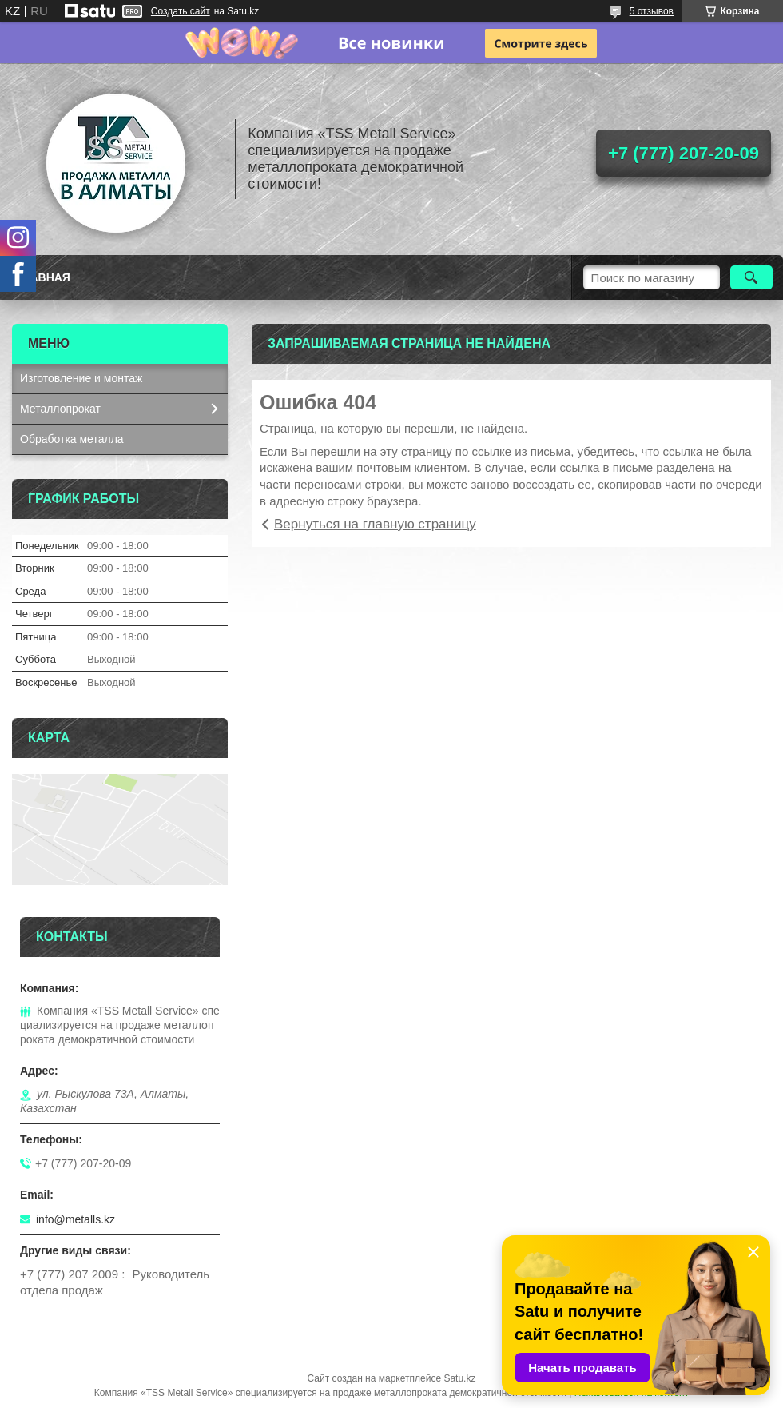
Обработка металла (72, 439)
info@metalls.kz (75, 1219)
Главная (43, 277)
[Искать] (751, 277)
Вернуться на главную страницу (375, 524)
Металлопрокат (60, 408)
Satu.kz (459, 1378)
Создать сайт (180, 11)
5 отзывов (652, 11)
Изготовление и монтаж (81, 378)
